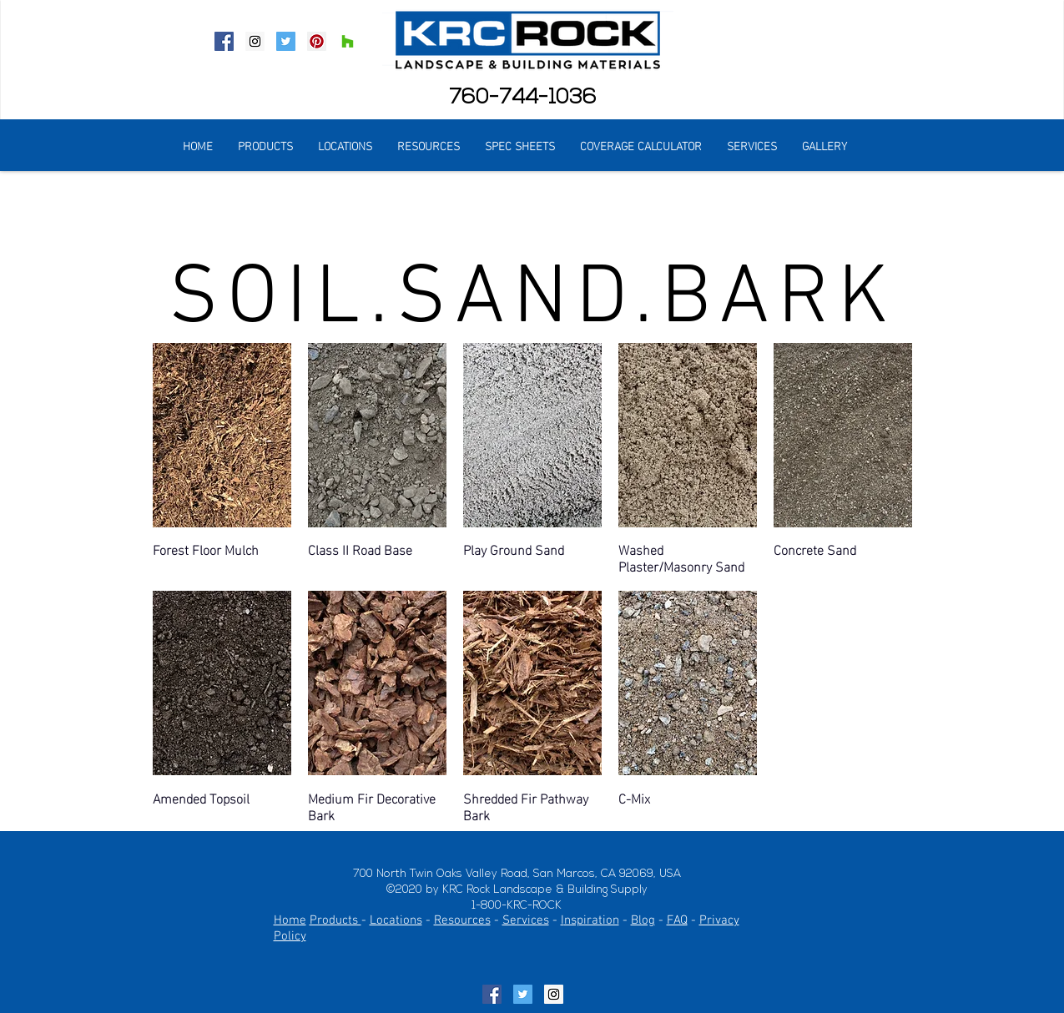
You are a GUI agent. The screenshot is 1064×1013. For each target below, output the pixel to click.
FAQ (677, 920)
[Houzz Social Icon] (347, 41)
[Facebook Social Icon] (224, 41)
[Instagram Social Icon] (255, 41)
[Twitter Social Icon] (285, 41)
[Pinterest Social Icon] (316, 41)
